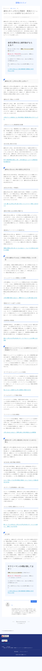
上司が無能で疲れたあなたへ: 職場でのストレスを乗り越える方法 (20, 297)
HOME (3, 653)
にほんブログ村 (6, 650)
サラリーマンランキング (7, 645)
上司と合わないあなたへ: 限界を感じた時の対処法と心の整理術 (20, 432)
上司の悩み (13, 8)
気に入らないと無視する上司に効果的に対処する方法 (17, 389)
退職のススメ (21, 3)
